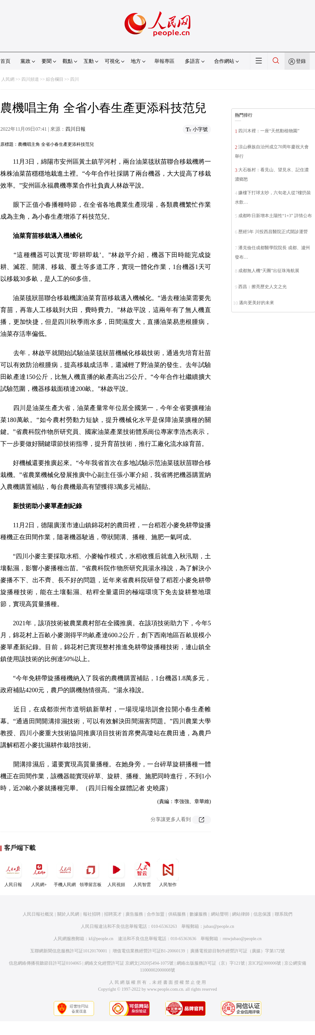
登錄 (301, 61)
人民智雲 (142, 873)
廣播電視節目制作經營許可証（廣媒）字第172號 (237, 951)
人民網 (7, 79)
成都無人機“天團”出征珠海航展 (268, 270)
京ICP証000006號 (264, 963)
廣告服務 (134, 914)
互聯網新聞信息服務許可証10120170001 (68, 951)
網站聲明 (220, 914)
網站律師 (241, 914)
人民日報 (13, 873)
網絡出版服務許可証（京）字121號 (211, 963)
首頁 (5, 61)
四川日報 (75, 129)
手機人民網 (65, 873)
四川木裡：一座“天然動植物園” (268, 131)
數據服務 (198, 914)
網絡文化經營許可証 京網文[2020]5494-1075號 (129, 963)
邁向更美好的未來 (256, 302)
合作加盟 (155, 914)
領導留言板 (91, 873)
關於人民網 (68, 914)
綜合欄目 (55, 79)
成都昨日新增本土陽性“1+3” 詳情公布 (275, 215)
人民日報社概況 (38, 914)
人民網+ (39, 873)
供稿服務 (177, 914)
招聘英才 (113, 914)
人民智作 (168, 873)
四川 (74, 79)
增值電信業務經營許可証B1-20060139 (149, 951)
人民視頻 (116, 873)
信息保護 (262, 914)
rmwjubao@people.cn (242, 938)
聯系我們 (283, 914)
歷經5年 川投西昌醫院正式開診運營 (273, 231)
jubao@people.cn (218, 926)
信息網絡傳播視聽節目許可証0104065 (45, 963)
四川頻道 (30, 79)
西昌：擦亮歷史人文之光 (262, 286)
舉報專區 (164, 61)
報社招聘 (92, 914)
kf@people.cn (101, 938)
